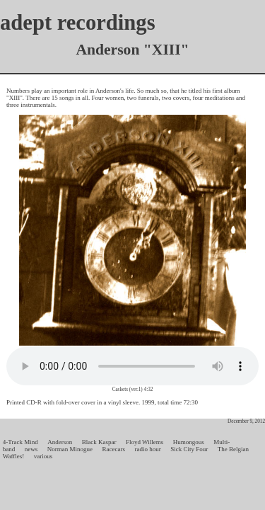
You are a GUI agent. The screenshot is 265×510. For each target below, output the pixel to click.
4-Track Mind (20, 442)
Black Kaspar (99, 442)
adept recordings (77, 23)
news (31, 449)
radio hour (147, 449)
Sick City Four (189, 449)
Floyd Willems (144, 442)
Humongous (188, 442)
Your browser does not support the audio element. (132, 366)
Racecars (113, 449)
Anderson (59, 442)
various (43, 456)
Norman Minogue (70, 449)
